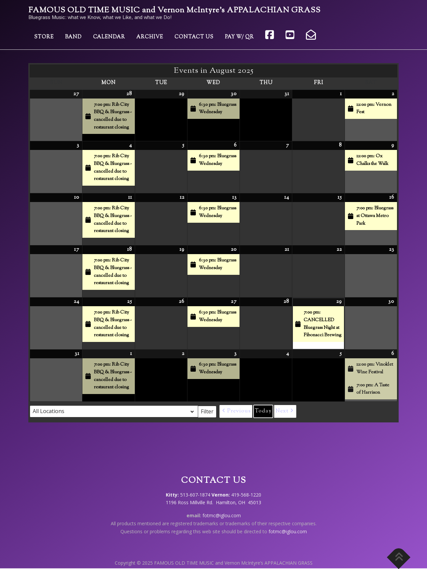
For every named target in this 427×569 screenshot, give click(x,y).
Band (73, 37)
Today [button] (263, 411)
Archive (149, 37)
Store (44, 37)
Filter (209, 411)
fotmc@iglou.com (221, 515)
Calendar (109, 37)
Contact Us (194, 37)
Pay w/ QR (239, 37)
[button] (236, 411)
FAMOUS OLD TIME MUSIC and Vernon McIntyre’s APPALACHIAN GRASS (174, 10)
